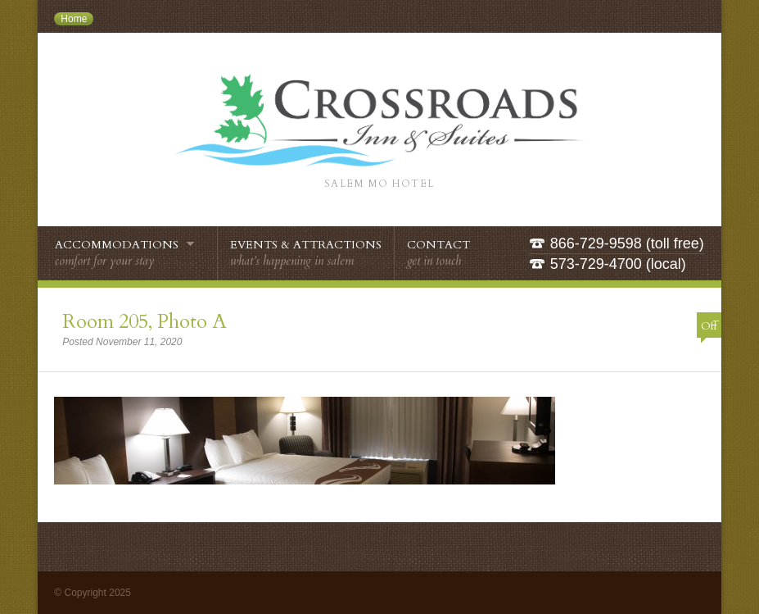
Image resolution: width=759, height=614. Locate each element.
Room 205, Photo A (144, 321)
